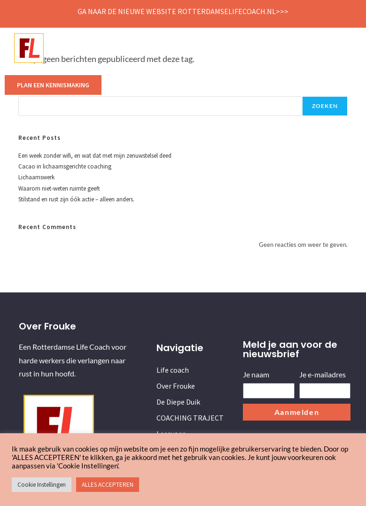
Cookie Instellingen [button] (41, 485)
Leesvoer (290, 48)
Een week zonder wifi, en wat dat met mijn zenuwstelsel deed (94, 156)
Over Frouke (132, 48)
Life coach (88, 48)
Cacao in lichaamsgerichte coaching (64, 166)
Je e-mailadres (322, 374)
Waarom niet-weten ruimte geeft (59, 188)
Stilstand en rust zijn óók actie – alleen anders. (76, 199)
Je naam (256, 374)
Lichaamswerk (36, 177)
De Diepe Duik (180, 48)
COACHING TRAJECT (239, 48)
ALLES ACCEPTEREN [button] (107, 485)
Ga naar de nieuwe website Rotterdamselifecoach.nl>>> (183, 11)
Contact (326, 48)
